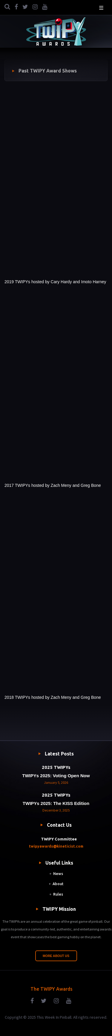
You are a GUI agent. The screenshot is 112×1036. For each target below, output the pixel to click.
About (58, 884)
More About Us (56, 956)
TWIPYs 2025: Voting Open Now (56, 775)
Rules (58, 894)
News (58, 874)
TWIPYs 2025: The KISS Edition (56, 803)
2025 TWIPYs (56, 767)
